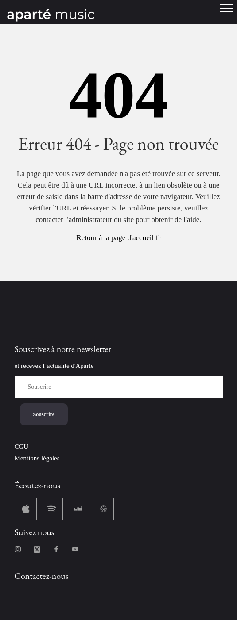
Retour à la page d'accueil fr (118, 237)
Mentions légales (37, 458)
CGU (22, 446)
